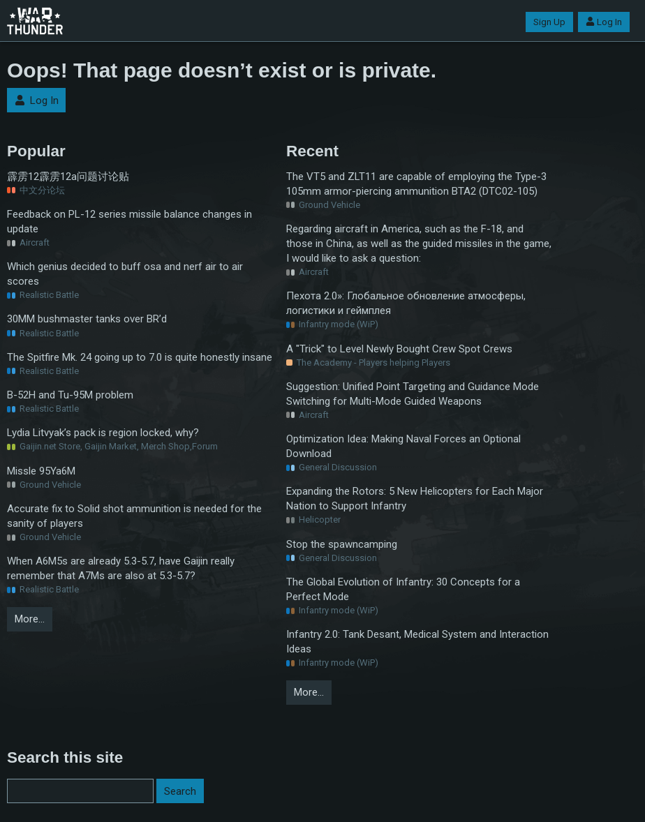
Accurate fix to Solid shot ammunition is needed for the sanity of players (134, 516)
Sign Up (549, 22)
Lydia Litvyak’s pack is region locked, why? (103, 432)
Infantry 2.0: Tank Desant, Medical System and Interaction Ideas (417, 641)
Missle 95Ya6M (41, 471)
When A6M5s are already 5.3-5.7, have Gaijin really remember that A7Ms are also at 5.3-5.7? (121, 568)
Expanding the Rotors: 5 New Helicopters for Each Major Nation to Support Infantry (414, 498)
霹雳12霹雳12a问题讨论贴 (68, 176)
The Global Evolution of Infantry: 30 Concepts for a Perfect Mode (403, 589)
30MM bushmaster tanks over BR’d (87, 319)
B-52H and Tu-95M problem (70, 395)
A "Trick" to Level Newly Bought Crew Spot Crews (399, 349)
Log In (604, 22)
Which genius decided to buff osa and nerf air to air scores (125, 273)
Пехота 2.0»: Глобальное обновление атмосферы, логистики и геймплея (406, 303)
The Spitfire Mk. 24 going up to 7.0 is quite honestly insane (139, 357)
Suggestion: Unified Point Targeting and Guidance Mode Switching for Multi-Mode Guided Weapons (412, 394)
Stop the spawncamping (341, 544)
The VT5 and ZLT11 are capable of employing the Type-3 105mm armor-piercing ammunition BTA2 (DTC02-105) (416, 183)
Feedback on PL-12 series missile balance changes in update (129, 221)
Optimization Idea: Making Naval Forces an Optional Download (403, 446)
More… (30, 619)
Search (180, 791)
